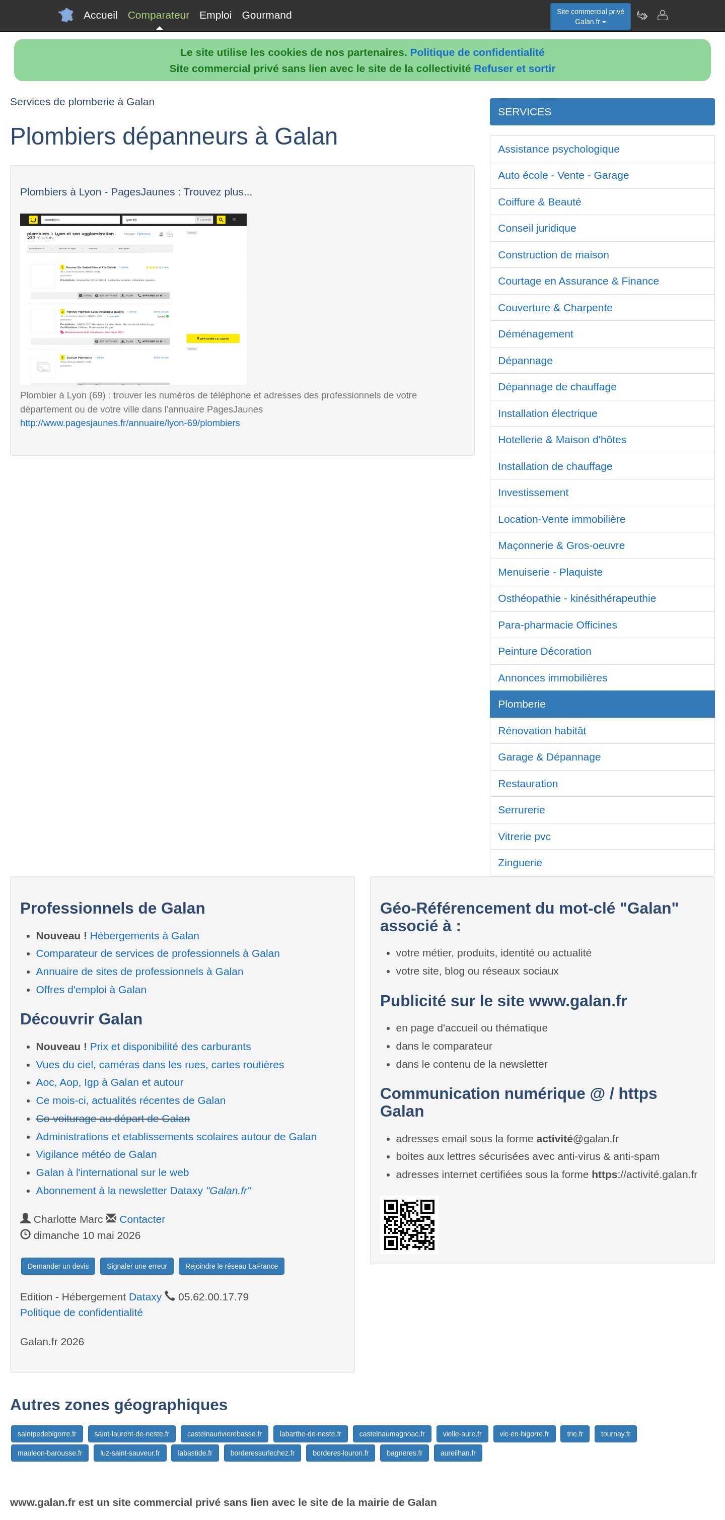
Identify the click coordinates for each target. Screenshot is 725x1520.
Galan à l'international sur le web (112, 1172)
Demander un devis (58, 1266)
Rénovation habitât (542, 730)
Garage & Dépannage (549, 757)
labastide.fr (195, 1453)
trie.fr (575, 1434)
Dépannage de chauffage (557, 386)
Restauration (528, 783)
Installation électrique (547, 413)
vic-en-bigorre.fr (524, 1434)
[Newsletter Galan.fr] (642, 15)
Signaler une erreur (137, 1266)
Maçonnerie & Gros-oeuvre (561, 545)
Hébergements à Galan (144, 935)
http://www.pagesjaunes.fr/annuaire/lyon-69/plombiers (130, 423)
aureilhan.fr (458, 1453)
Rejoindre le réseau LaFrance (231, 1266)
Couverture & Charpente (555, 307)
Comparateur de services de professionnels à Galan (158, 953)
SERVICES (524, 111)
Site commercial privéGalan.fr (590, 17)
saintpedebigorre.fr (47, 1434)
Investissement (533, 492)
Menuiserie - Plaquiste (550, 572)
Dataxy (145, 1296)
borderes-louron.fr (341, 1453)
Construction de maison (553, 254)
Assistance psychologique (559, 149)
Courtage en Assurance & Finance (578, 281)
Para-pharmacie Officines (557, 625)
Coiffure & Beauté (539, 202)
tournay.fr (615, 1434)
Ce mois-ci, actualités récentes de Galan (131, 1100)
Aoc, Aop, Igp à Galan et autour (110, 1082)
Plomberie (522, 704)
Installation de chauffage (555, 466)
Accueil (101, 15)
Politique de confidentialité (477, 52)
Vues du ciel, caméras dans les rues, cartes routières (160, 1064)
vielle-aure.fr (462, 1434)
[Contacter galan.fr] (662, 15)
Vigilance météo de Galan (96, 1154)
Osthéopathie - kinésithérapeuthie (577, 598)
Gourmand (267, 15)
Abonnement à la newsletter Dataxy (143, 1190)
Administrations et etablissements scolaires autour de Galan (176, 1136)
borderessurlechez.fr (263, 1453)
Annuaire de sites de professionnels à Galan (140, 971)
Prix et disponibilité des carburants (170, 1046)
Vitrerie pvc (524, 836)
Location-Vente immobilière (561, 519)
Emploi (215, 15)
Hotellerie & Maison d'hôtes (562, 439)
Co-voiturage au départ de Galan (113, 1118)
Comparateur (159, 15)
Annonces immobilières (552, 677)
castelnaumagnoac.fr (392, 1434)
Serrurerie (521, 809)
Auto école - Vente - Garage (563, 175)
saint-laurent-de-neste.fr (132, 1434)
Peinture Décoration (545, 651)
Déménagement (535, 333)
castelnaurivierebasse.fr (224, 1434)
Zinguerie (520, 862)
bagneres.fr (404, 1453)
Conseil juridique (537, 228)
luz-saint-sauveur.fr (130, 1453)
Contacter (142, 1219)
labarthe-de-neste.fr (310, 1434)
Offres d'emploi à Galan (91, 989)
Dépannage (525, 360)
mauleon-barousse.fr (50, 1453)
